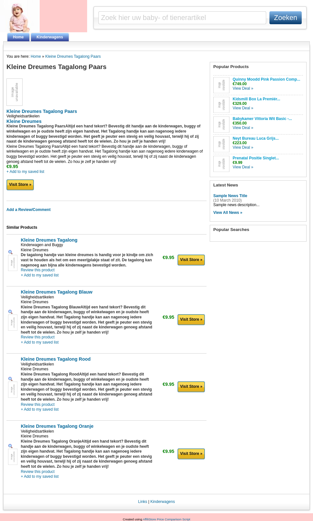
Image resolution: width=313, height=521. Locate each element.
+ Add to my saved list (25, 171)
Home (18, 37)
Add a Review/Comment (28, 209)
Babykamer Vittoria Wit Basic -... (262, 118)
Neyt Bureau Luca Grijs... (256, 138)
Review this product (38, 270)
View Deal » (243, 88)
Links (142, 501)
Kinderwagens (49, 37)
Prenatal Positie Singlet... (256, 158)
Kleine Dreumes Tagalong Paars (73, 56)
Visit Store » (20, 184)
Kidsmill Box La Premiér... (256, 99)
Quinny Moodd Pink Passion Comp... (266, 79)
